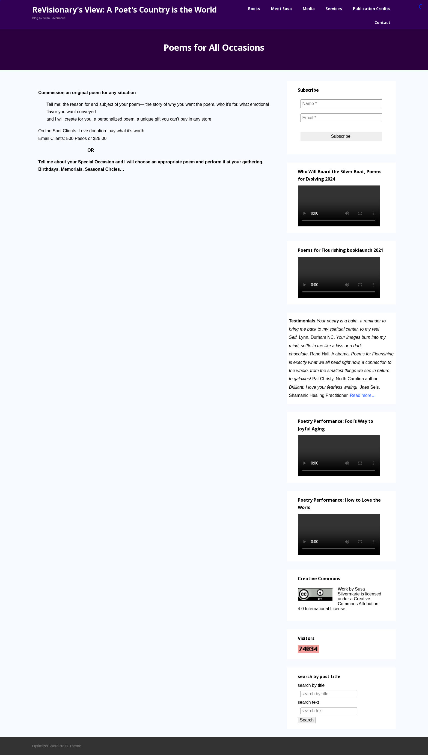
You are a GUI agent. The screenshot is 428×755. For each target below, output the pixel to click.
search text (308, 702)
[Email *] (341, 117)
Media (309, 8)
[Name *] (341, 103)
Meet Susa (281, 8)
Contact (382, 22)
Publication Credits (371, 8)
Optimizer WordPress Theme (56, 746)
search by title (311, 685)
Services (334, 8)
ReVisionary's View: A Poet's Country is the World (124, 9)
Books (254, 8)
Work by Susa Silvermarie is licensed (359, 591)
